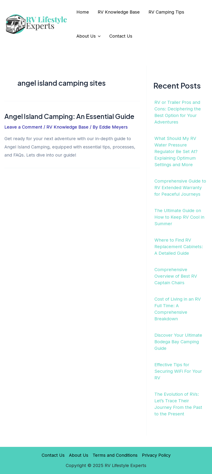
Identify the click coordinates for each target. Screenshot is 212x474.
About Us (88, 36)
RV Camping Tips (166, 12)
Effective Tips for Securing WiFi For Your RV (178, 371)
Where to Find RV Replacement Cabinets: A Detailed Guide (178, 246)
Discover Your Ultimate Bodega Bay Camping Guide (178, 342)
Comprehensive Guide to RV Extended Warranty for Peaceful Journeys (180, 187)
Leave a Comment (23, 127)
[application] (98, 36)
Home (82, 12)
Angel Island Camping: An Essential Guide (69, 116)
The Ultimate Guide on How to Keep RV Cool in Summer (179, 217)
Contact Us (120, 36)
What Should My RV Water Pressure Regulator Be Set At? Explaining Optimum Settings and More (176, 151)
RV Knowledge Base (119, 12)
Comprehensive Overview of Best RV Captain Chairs (175, 276)
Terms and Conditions (115, 455)
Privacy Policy (156, 455)
